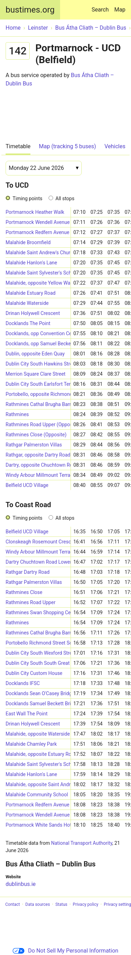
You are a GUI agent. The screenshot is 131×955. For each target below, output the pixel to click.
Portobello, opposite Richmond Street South (38, 394)
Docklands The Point (28, 323)
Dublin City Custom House (34, 673)
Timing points (27, 198)
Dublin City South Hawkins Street (38, 364)
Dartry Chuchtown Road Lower (38, 562)
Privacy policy (85, 904)
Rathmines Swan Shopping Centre (38, 612)
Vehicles (114, 146)
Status (61, 904)
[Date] (44, 168)
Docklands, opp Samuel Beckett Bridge (38, 343)
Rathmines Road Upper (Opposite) (38, 424)
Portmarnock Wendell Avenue (38, 222)
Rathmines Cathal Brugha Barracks (38, 404)
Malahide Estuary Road (31, 293)
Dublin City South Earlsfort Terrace (38, 384)
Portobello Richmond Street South (38, 643)
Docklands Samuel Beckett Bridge (38, 703)
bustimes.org (30, 10)
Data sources (38, 904)
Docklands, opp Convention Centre (38, 333)
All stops (65, 198)
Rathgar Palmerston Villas (34, 445)
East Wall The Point (27, 713)
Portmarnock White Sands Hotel (38, 825)
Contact (12, 904)
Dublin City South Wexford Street (38, 653)
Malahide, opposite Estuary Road (38, 754)
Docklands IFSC (23, 683)
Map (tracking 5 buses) (67, 146)
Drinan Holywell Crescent (33, 313)
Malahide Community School (37, 794)
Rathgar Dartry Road (28, 572)
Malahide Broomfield (28, 242)
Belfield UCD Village (27, 485)
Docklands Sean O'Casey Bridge (38, 693)
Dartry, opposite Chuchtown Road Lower (38, 465)
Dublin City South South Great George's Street (38, 663)
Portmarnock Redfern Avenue (37, 232)
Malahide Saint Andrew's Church (38, 252)
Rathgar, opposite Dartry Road (38, 455)
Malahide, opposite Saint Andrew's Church (38, 784)
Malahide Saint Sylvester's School (38, 273)
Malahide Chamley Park (31, 744)
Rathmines (17, 414)
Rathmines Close (24, 592)
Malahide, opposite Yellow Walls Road (38, 283)
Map (119, 9)
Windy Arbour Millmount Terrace (38, 475)
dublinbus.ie (21, 884)
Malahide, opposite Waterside (38, 734)
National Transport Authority (81, 843)
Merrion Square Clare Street (35, 374)
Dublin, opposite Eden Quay (35, 353)
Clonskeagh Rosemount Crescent (38, 541)
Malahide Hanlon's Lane (31, 262)
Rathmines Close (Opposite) (36, 434)
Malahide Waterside (27, 303)
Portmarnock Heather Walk (35, 212)
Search (101, 6)
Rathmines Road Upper (31, 602)
